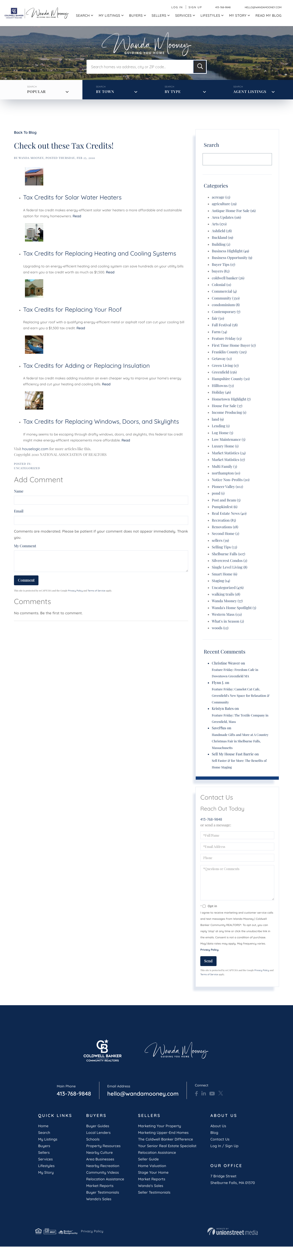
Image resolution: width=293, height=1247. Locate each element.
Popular (36, 92)
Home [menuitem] (43, 1126)
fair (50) (218, 318)
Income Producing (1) (229, 413)
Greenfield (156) (224, 372)
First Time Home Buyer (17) (234, 345)
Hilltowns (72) (223, 386)
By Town (105, 92)
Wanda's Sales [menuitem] (98, 1199)
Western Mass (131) (227, 615)
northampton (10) (226, 473)
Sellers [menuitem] (159, 15)
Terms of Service (96, 591)
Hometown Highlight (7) (231, 399)
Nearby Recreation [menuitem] (102, 1166)
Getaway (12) (222, 359)
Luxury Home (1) (225, 446)
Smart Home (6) (224, 574)
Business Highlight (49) (230, 251)
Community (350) (225, 298)
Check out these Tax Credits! (64, 146)
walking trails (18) (226, 594)
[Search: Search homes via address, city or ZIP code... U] (140, 67)
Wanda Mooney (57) (227, 601)
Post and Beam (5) (226, 500)
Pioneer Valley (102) (227, 487)
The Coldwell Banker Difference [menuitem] (165, 1139)
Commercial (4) (224, 291)
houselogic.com (35, 449)
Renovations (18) (225, 527)
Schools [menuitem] (92, 1139)
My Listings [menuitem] (109, 15)
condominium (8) (226, 305)
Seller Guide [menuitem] (148, 1159)
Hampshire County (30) (231, 379)
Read (77, 216)
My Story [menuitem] (238, 15)
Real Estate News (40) (229, 514)
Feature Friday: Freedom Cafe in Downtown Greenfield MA (235, 673)
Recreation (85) (224, 520)
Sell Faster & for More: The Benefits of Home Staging (239, 764)
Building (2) (221, 244)
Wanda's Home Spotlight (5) (234, 608)
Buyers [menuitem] (136, 15)
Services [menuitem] (183, 15)
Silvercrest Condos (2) (229, 560)
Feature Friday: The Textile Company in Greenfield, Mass (240, 718)
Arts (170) (219, 224)
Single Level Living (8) (229, 567)
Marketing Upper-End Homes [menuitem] (163, 1132)
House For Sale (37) (227, 406)
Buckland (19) (222, 238)
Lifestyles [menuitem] (210, 15)
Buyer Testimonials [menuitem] (102, 1192)
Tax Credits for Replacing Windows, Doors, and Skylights (101, 422)
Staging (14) (221, 581)
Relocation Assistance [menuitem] (105, 1179)
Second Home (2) (225, 534)
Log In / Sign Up (224, 1146)
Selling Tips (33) (224, 547)
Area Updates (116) (226, 217)
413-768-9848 (215, 7)
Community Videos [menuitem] (102, 1172)
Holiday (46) (221, 392)
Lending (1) (221, 426)
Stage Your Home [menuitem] (153, 1172)
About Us (218, 1126)
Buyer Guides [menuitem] (97, 1126)
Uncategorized (27, 469)
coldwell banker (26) (228, 278)
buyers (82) (220, 271)
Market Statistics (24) (229, 453)
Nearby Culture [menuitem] (99, 1152)
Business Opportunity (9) (232, 258)
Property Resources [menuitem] (103, 1146)
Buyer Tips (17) (223, 264)
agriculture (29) (224, 204)
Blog (214, 1132)
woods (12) (220, 628)
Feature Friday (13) (226, 339)
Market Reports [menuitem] (99, 1186)
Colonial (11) (221, 285)
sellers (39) (220, 540)
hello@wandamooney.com (259, 7)
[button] (199, 67)
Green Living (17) (225, 365)
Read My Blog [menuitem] (268, 15)
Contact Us (220, 1139)
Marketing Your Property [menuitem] (159, 1126)
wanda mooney (31, 158)
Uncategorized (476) (228, 587)
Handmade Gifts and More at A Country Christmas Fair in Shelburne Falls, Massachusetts (240, 741)
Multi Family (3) (224, 466)
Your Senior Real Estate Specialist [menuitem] (167, 1146)
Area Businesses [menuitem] (100, 1159)
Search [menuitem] (83, 15)
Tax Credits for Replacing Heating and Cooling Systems (99, 254)
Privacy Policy (75, 591)
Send (208, 961)
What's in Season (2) (228, 621)
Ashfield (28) (222, 231)
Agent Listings (249, 92)
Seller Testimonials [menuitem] (154, 1192)
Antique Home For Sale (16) (234, 211)
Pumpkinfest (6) (224, 507)
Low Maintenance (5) (228, 439)
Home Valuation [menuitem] (152, 1166)
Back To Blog (25, 132)
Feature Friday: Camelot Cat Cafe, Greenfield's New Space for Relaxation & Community (240, 696)
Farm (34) (219, 332)
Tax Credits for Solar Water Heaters (72, 197)
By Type (173, 92)
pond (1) (218, 493)
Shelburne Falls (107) (228, 554)
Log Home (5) (222, 433)
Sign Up (187, 7)
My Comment (25, 546)
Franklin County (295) (229, 352)
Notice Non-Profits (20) (230, 480)
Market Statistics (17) (228, 460)
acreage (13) (221, 197)
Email (18, 511)
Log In (169, 7)
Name (18, 491)
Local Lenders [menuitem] (98, 1132)
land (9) (218, 419)
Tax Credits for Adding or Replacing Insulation (86, 366)
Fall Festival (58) (225, 325)
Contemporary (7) (226, 312)
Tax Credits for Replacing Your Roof (72, 309)
